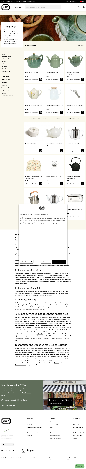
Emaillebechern (47, 303)
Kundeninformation (50, 460)
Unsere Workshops (77, 435)
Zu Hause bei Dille (77, 422)
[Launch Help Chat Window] (80, 466)
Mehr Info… (30, 435)
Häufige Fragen (31, 424)
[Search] (59, 7)
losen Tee (17, 350)
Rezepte (75, 438)
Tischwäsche (4, 69)
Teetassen (4, 73)
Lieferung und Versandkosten (34, 427)
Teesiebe (56, 363)
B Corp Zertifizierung (55, 438)
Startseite (3, 13)
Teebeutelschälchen (20, 365)
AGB (68, 460)
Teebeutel (19, 358)
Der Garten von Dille (78, 427)
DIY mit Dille (76, 424)
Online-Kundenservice (8, 405)
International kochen (7, 95)
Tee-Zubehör (15, 13)
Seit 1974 (57, 118)
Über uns (53, 418)
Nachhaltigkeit (53, 430)
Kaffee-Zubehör (5, 90)
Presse (51, 432)
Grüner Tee (40, 334)
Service (3, 54)
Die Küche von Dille (78, 430)
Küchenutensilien (6, 56)
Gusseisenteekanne (57, 277)
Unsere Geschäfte (54, 424)
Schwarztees (31, 317)
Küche (8, 13)
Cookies (49, 457)
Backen (3, 64)
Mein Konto (78, 7)
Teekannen (5, 76)
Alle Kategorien (17, 7)
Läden (67, 1)
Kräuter (22, 317)
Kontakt (29, 422)
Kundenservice (73, 1)
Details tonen (27, 261)
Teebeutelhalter (5, 88)
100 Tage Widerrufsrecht (8, 1)
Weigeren (46, 261)
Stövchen (50, 325)
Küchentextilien (5, 66)
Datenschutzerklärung (38, 457)
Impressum (61, 460)
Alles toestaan (59, 261)
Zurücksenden (30, 430)
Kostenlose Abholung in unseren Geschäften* (25, 1)
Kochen (3, 61)
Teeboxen (4, 85)
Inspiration (77, 418)
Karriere (52, 427)
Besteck (3, 93)
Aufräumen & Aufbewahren (9, 59)
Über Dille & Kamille (55, 422)
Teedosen (4, 82)
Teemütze (62, 325)
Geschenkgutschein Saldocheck (35, 432)
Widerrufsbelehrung (60, 457)
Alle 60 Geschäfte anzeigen (55, 403)
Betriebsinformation (55, 435)
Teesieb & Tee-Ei (6, 79)
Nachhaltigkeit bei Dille (79, 432)
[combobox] (43, 7)
